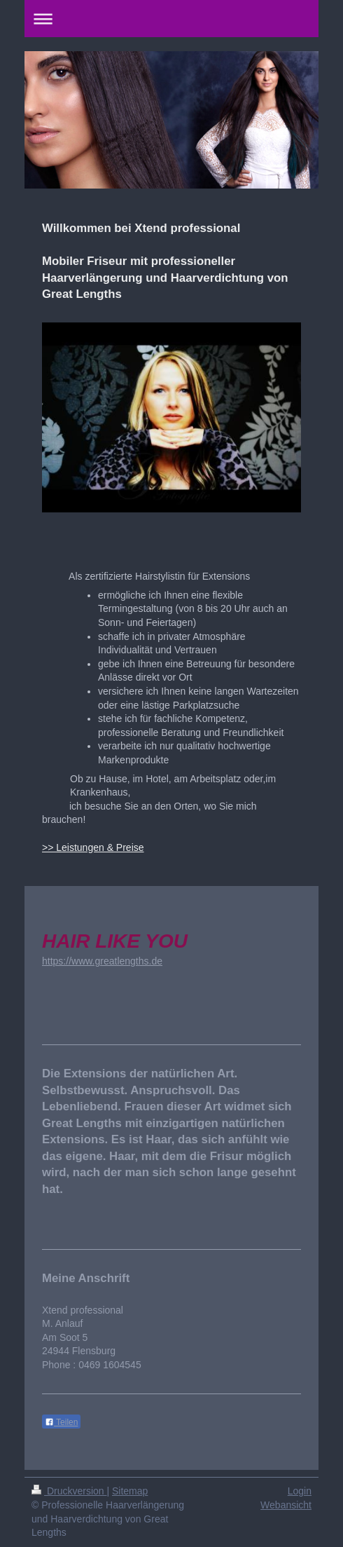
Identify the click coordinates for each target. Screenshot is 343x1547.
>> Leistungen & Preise (93, 847)
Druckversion (68, 1491)
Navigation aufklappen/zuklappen (171, 19)
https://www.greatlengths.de (102, 961)
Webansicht (286, 1505)
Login (300, 1491)
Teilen (61, 1422)
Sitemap (130, 1491)
